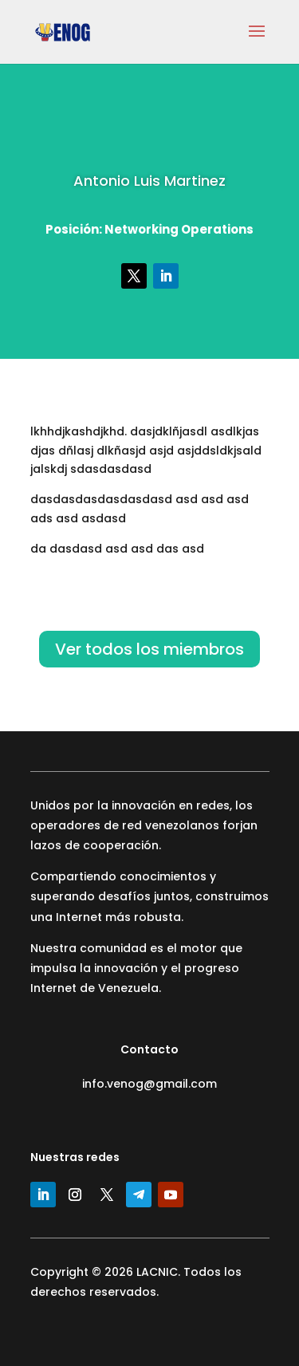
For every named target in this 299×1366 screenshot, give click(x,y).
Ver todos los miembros (149, 649)
